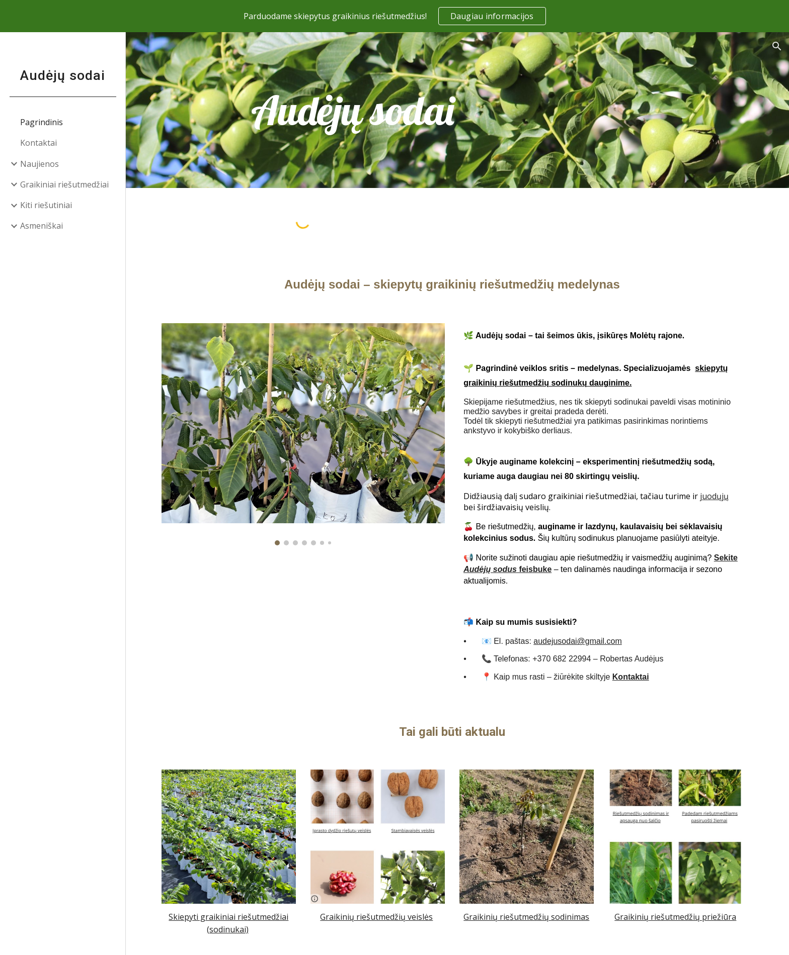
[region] (394, 16)
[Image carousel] (308, 434)
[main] (358, 110)
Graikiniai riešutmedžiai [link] (64, 184)
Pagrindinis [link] (41, 122)
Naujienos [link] (39, 163)
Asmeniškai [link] (41, 225)
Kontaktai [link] (38, 142)
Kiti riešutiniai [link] (46, 205)
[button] (777, 46)
